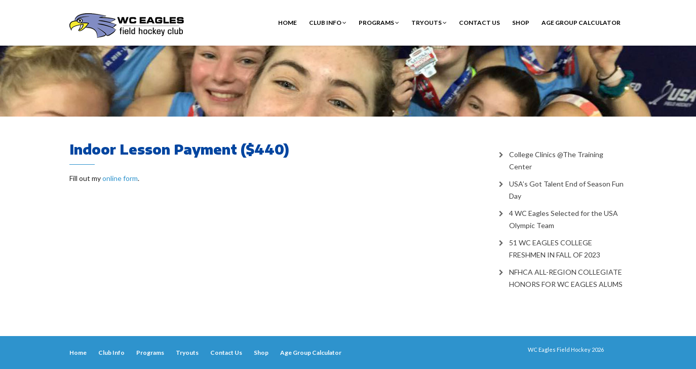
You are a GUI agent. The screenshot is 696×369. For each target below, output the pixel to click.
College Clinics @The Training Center (556, 160)
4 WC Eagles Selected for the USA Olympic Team (563, 219)
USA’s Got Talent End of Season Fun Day (566, 189)
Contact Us (479, 22)
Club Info (327, 22)
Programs (379, 22)
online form (120, 178)
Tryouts (429, 22)
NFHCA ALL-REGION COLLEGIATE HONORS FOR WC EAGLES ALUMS (566, 278)
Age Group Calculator (581, 22)
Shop (520, 22)
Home (287, 22)
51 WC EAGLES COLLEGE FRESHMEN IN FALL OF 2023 (554, 248)
